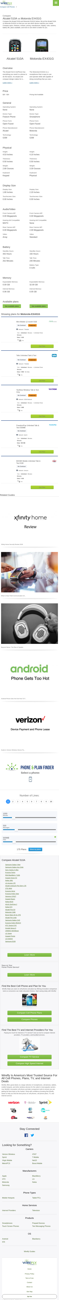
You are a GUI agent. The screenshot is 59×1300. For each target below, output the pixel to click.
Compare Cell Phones (7, 7)
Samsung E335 (10, 941)
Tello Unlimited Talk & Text (26, 355)
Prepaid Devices (38, 1223)
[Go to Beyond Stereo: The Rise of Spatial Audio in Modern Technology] (29, 623)
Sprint (4, 1157)
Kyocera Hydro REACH (13, 923)
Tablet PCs (36, 1198)
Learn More (29, 955)
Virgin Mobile (7, 1160)
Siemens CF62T (10, 896)
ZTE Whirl (8, 888)
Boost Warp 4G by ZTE (13, 915)
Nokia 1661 (9, 880)
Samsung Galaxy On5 (12, 920)
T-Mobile (35, 1157)
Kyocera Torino (10, 872)
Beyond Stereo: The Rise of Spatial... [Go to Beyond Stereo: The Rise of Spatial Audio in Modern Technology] (12, 647)
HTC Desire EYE (11, 925)
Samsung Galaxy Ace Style (14, 867)
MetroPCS (6, 1163)
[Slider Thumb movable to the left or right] (13, 818)
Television (36, 1210)
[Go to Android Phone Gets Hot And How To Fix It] (29, 675)
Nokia (34, 1182)
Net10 (34, 1160)
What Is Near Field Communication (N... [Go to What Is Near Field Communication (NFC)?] (13, 596)
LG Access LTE (10, 883)
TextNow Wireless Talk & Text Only (27, 391)
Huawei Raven (10, 899)
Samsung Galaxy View (12, 865)
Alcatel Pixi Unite (11, 918)
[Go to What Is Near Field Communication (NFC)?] (29, 572)
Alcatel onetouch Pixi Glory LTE (15, 886)
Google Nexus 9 (10, 928)
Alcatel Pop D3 (10, 910)
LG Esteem (9, 939)
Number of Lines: (29, 795)
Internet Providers (9, 1210)
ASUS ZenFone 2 (11, 904)
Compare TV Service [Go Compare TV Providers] (29, 1057)
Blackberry (36, 1239)
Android (5, 1239)
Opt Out (29, 1296)
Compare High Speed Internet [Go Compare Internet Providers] (29, 1063)
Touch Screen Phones (10, 1226)
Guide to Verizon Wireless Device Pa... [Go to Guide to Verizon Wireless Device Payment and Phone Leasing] (13, 750)
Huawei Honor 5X (11, 878)
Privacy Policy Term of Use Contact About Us (29, 1280)
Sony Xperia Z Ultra (11, 870)
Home (29, 1269)
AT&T (34, 1154)
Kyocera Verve (10, 891)
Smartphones (7, 1223)
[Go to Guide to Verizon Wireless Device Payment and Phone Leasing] (29, 726)
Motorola (5, 1182)
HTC (4, 1179)
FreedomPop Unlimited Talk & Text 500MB (27, 427)
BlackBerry (36, 1176)
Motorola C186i (10, 912)
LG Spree (8, 933)
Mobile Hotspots (8, 1198)
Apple (4, 1176)
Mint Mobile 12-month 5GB (26, 322)
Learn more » (7, 83)
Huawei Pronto (10, 936)
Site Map (29, 1291)
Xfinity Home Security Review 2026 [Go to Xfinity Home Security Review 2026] (12, 544)
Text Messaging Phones (41, 1226)
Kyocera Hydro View (12, 894)
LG (33, 1179)
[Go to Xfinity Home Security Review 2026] (29, 521)
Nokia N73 (8, 907)
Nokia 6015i (9, 902)
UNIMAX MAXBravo (12, 931)
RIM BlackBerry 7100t (12, 875)
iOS (3, 1242)
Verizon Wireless (8, 1154)
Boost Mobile (37, 1163)
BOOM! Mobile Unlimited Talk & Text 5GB (28, 462)
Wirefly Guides (29, 1251)
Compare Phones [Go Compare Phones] (29, 1019)
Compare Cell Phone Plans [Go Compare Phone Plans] (29, 1013)
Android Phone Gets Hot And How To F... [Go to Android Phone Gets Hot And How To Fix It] (13, 698)
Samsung (5, 1185)
